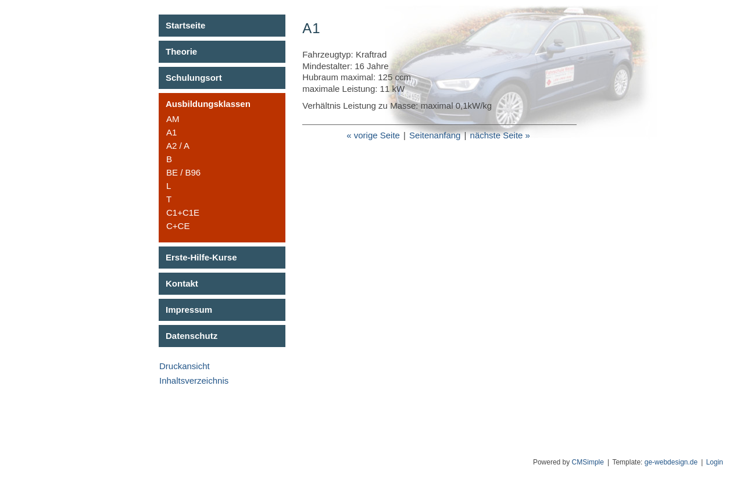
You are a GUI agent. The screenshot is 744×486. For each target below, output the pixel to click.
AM (173, 119)
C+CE (177, 226)
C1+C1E (182, 212)
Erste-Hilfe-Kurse (201, 257)
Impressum (189, 310)
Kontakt (182, 283)
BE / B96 (183, 172)
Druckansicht (184, 366)
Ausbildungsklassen (208, 104)
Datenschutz (191, 336)
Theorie (181, 51)
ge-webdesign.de (671, 462)
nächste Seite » (500, 135)
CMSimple (588, 462)
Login (714, 462)
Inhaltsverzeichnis (193, 380)
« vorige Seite (373, 135)
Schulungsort (194, 78)
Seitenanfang (434, 135)
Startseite (185, 25)
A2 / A (177, 146)
